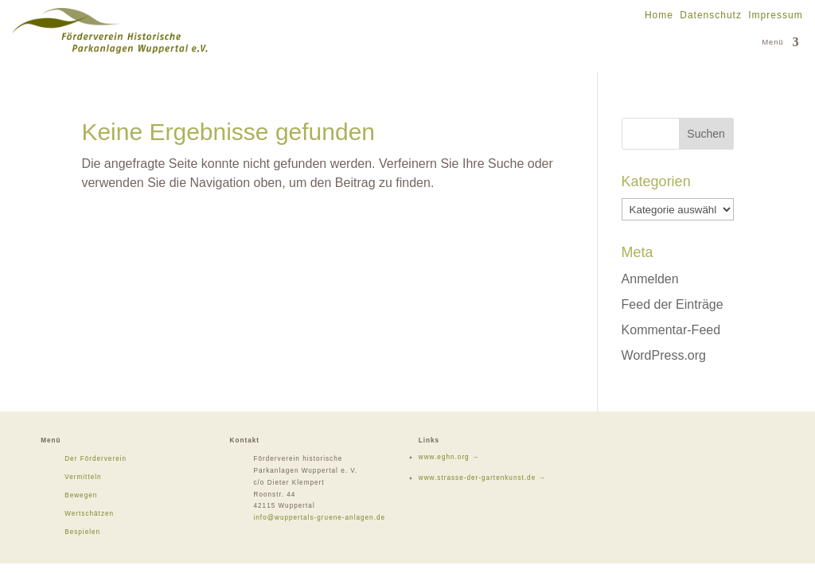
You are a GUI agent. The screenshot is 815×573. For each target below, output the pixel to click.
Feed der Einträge (672, 304)
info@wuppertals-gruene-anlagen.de (319, 517)
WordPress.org (664, 355)
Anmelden (650, 279)
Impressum (775, 15)
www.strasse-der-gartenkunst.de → (482, 477)
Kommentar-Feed (671, 330)
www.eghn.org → (449, 457)
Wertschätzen (89, 513)
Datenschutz (711, 15)
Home (659, 15)
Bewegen (80, 495)
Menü (772, 42)
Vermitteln (82, 477)
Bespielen (82, 532)
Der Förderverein (95, 458)
